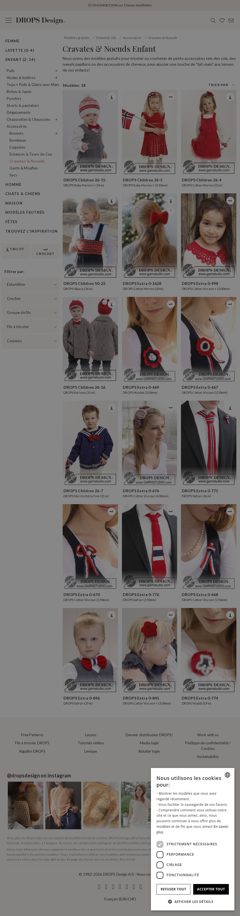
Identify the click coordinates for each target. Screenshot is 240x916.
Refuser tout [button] (173, 889)
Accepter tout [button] (211, 889)
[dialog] (192, 839)
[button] (192, 901)
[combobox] (227, 775)
